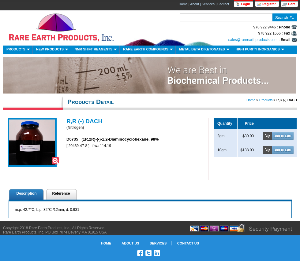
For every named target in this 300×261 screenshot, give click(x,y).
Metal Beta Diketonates (205, 50)
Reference (61, 193)
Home (182, 4)
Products (18, 50)
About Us (130, 243)
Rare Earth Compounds (148, 50)
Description (27, 193)
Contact (223, 4)
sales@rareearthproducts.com (253, 40)
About (194, 4)
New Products (52, 50)
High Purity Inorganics (261, 50)
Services (208, 4)
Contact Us (188, 243)
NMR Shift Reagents (96, 50)
